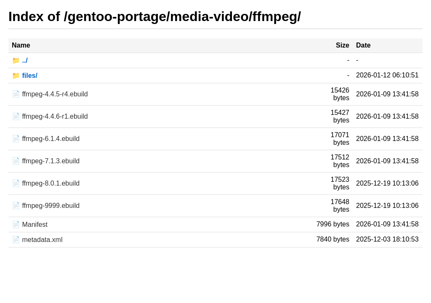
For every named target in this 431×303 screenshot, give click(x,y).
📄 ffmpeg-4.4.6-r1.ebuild (50, 116)
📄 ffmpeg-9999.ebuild (46, 205)
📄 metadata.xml (37, 239)
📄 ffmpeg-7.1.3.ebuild (46, 161)
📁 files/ (24, 75)
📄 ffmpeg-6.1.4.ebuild (46, 138)
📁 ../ (20, 60)
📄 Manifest (30, 224)
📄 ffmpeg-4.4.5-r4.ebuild (50, 94)
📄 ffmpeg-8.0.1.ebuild (46, 183)
